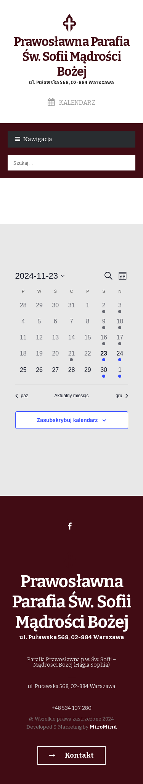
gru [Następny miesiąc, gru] (122, 395)
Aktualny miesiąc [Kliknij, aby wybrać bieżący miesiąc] (71, 395)
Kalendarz (71, 102)
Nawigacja (37, 139)
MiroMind (103, 727)
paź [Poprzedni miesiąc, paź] (21, 395)
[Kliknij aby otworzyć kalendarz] (40, 275)
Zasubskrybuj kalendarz (67, 420)
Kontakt (71, 755)
